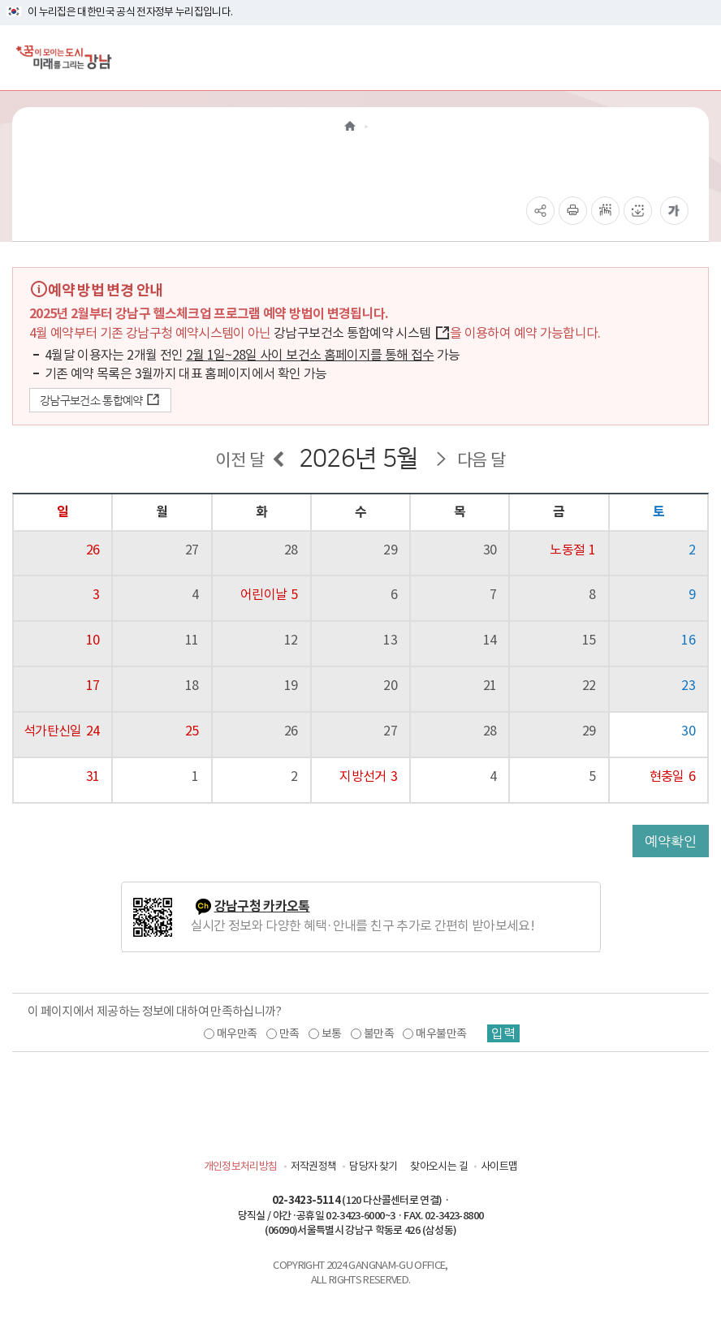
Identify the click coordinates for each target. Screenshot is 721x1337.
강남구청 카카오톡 (262, 906)
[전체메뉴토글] (695, 57)
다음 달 (481, 460)
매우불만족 (441, 1033)
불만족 (379, 1033)
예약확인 (671, 841)
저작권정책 (314, 1166)
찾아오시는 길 (438, 1166)
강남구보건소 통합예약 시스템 (362, 333)
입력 (503, 1033)
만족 (289, 1033)
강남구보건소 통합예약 (100, 400)
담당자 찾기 (373, 1166)
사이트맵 (499, 1166)
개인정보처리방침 (241, 1166)
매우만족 (237, 1033)
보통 (332, 1033)
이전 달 (239, 460)
